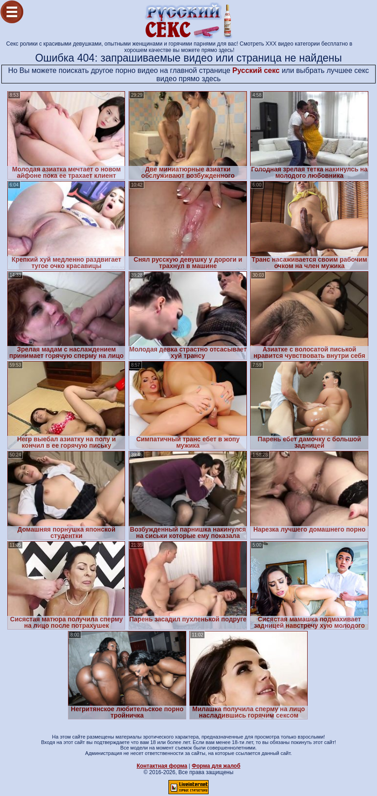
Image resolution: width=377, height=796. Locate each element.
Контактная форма (161, 766)
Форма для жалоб (216, 766)
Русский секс (256, 70)
